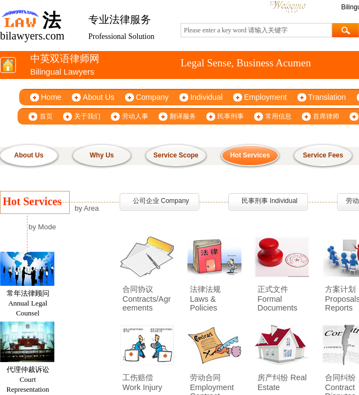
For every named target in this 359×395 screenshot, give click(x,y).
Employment (265, 97)
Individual (206, 97)
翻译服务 (183, 116)
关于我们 (87, 116)
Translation (327, 97)
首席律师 (326, 116)
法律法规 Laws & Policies (205, 298)
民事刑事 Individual (270, 201)
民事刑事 (230, 116)
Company (152, 97)
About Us (99, 97)
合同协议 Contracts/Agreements (146, 298)
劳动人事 (135, 116)
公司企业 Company (161, 201)
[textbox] (256, 30)
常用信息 (278, 116)
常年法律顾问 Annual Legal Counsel (28, 305)
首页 (46, 116)
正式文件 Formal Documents (277, 298)
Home (51, 97)
